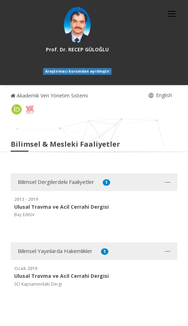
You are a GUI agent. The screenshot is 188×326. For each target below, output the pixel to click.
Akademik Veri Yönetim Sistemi (49, 95)
